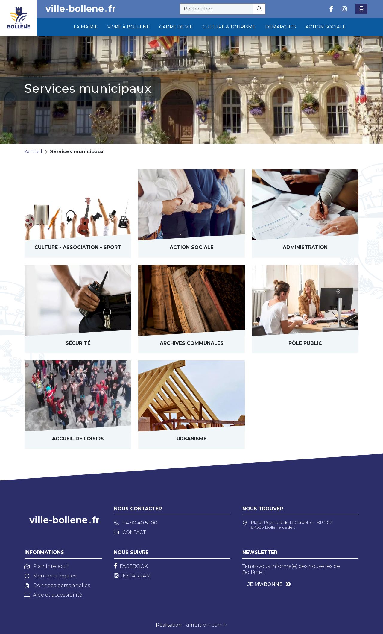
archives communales (192, 343)
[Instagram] (132, 576)
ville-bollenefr (80, 9)
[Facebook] (131, 566)
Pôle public (305, 343)
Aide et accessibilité (53, 595)
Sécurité (78, 343)
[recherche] (216, 9)
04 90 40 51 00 (135, 523)
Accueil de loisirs (78, 439)
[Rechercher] (259, 9)
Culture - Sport (77, 247)
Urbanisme (191, 439)
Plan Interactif (47, 566)
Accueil (33, 151)
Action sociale (191, 247)
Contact (130, 532)
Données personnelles (57, 585)
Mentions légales (50, 576)
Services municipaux (77, 151)
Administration (305, 247)
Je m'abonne (264, 584)
